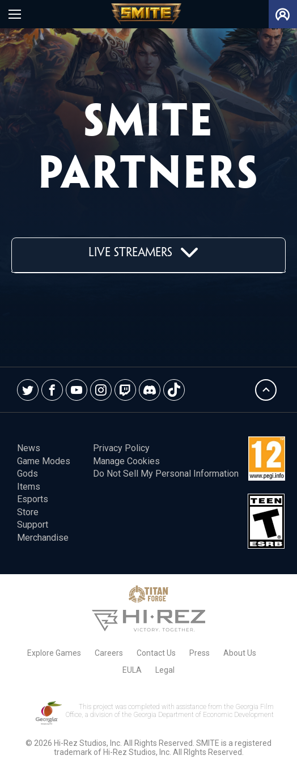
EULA (132, 669)
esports (32, 499)
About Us (239, 652)
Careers (109, 652)
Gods (27, 473)
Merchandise (43, 537)
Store (28, 512)
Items (28, 486)
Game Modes (43, 461)
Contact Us (156, 652)
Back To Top (266, 390)
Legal (165, 669)
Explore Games (54, 652)
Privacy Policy (121, 448)
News (28, 448)
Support (32, 524)
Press (199, 652)
